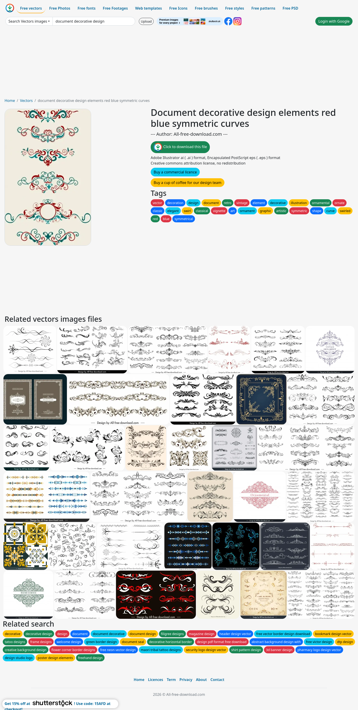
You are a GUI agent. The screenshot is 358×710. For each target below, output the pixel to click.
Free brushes (206, 8)
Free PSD (290, 8)
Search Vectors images (27, 21)
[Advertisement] (179, 64)
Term (171, 679)
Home (10, 100)
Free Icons (178, 8)
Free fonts (87, 8)
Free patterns (263, 8)
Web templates (148, 8)
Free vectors (31, 8)
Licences (155, 679)
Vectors (26, 100)
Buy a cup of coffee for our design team (187, 182)
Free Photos (59, 8)
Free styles (234, 8)
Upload (146, 21)
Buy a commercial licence (175, 172)
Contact (217, 679)
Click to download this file (180, 147)
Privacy (185, 679)
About (201, 679)
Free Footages (115, 8)
